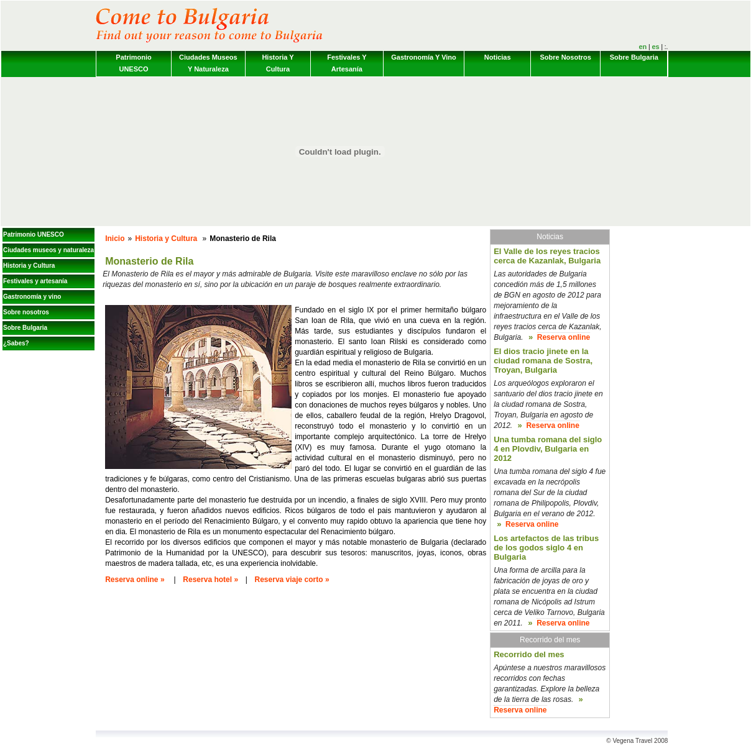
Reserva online (563, 337)
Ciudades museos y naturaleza (208, 63)
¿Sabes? (16, 343)
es (655, 46)
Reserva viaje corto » (292, 579)
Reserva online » (134, 579)
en (642, 46)
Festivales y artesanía (346, 63)
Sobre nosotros (565, 57)
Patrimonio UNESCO (133, 63)
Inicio (114, 238)
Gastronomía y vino (423, 57)
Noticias (497, 57)
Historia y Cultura (277, 63)
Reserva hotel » (210, 579)
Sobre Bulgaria (634, 57)
